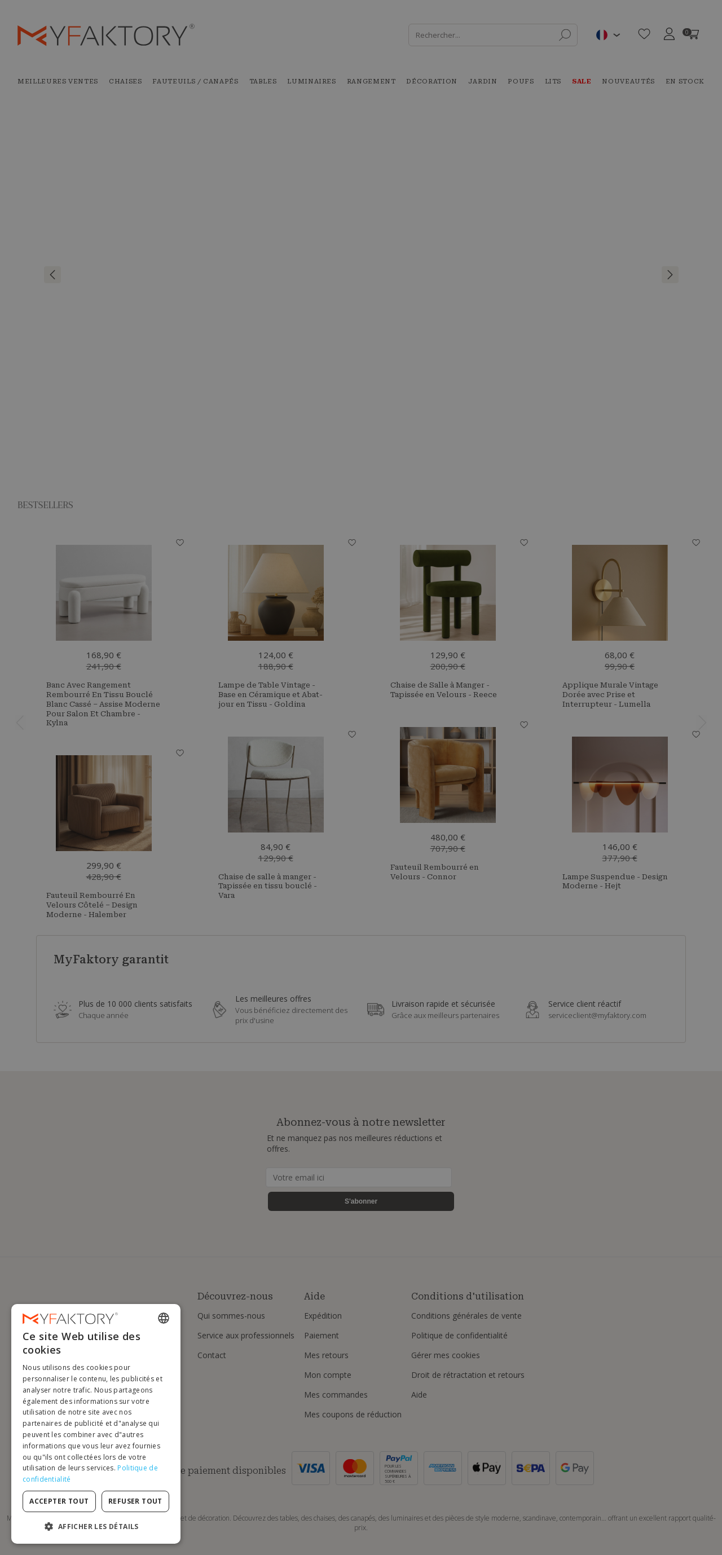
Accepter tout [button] (59, 1501)
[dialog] (95, 1424)
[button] (96, 1525)
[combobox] (163, 1318)
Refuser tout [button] (135, 1501)
